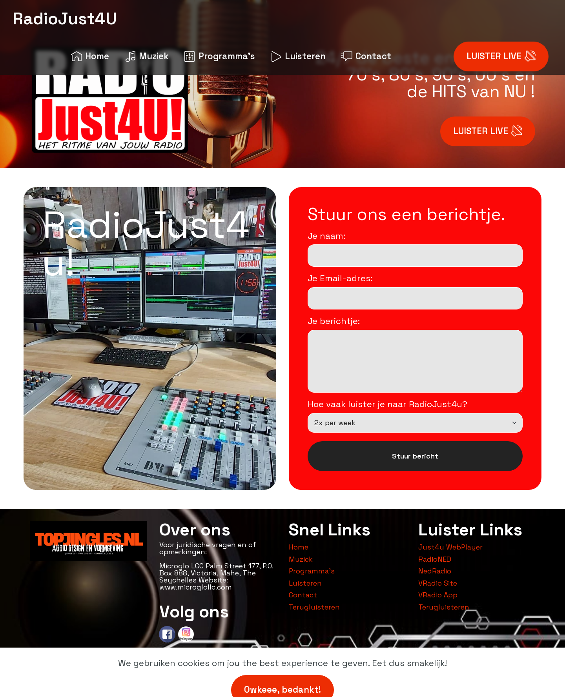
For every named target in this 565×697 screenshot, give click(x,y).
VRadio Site (437, 583)
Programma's (219, 56)
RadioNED (434, 559)
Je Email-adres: (340, 278)
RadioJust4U (65, 18)
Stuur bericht (415, 455)
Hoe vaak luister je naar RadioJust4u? (387, 404)
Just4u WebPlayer (450, 546)
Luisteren (298, 56)
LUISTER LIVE (501, 56)
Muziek (147, 56)
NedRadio (434, 570)
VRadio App (437, 594)
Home (90, 56)
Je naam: (326, 236)
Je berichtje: (334, 321)
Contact (366, 56)
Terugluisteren (314, 606)
